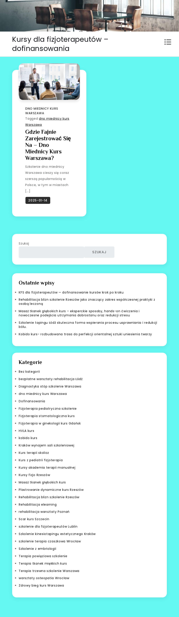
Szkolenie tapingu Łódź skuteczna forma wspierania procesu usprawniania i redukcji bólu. (88, 324)
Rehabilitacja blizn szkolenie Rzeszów (49, 497)
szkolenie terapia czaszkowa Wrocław (50, 541)
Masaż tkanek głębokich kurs (42, 482)
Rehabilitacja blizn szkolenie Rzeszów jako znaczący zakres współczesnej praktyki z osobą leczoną (87, 301)
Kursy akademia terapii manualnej (47, 467)
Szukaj (24, 243)
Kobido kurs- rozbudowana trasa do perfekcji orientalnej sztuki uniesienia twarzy (85, 334)
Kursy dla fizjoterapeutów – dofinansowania (60, 43)
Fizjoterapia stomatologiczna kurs (47, 416)
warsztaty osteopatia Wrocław (44, 578)
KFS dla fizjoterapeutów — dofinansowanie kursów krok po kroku (71, 292)
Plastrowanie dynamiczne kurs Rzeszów (51, 490)
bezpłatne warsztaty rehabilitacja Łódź (51, 379)
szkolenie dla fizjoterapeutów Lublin (48, 526)
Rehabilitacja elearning (38, 504)
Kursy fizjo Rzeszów (34, 475)
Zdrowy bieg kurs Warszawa (41, 585)
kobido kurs (28, 438)
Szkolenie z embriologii (37, 549)
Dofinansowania (32, 401)
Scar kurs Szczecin (34, 519)
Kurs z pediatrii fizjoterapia (41, 460)
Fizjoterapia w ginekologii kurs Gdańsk (50, 423)
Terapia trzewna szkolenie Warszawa (49, 571)
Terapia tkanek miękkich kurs (43, 563)
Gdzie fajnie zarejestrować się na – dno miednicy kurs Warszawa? (48, 145)
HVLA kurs (26, 431)
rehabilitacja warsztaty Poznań (44, 512)
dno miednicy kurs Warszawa (41, 110)
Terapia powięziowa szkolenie (43, 556)
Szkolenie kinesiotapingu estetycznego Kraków (57, 534)
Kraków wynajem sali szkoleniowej (46, 445)
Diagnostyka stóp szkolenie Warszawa (50, 386)
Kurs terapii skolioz (34, 453)
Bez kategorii (29, 371)
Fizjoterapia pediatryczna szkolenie (48, 408)
